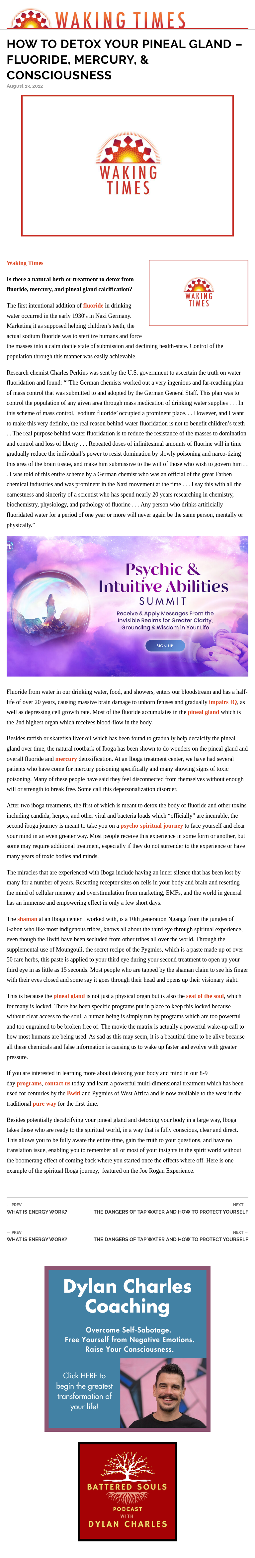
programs (29, 1083)
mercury (66, 759)
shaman (27, 919)
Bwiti (73, 1093)
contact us (57, 1083)
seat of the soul (205, 996)
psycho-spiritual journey (152, 825)
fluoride (93, 305)
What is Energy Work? (37, 1209)
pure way (44, 1103)
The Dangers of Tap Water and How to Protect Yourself (171, 1209)
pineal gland (203, 712)
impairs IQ (223, 702)
